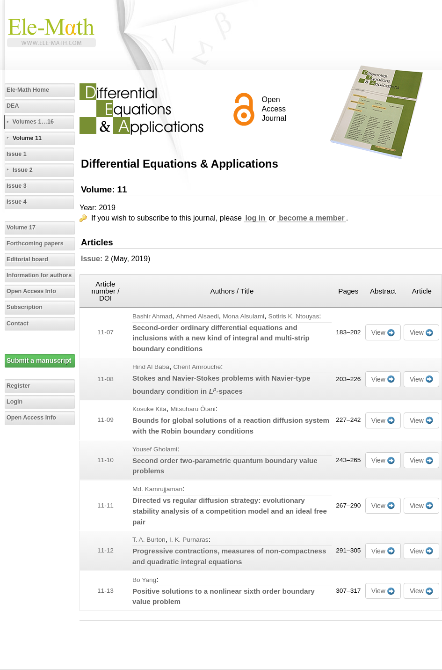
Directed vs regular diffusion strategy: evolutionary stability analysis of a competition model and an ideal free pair (229, 511)
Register (18, 386)
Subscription (25, 307)
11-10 (105, 460)
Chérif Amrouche (197, 366)
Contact (18, 323)
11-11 (105, 505)
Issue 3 (17, 186)
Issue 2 (23, 170)
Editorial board (27, 259)
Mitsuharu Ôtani (193, 408)
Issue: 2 (95, 259)
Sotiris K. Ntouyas (293, 316)
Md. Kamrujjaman (157, 489)
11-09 (105, 419)
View (378, 332)
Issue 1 (17, 154)
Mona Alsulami (243, 316)
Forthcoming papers (35, 243)
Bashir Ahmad (152, 316)
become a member (312, 218)
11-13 (105, 590)
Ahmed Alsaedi (197, 316)
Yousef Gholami (154, 449)
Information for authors (39, 275)
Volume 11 (27, 138)
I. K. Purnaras (189, 539)
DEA (13, 106)
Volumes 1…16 (33, 121)
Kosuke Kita (149, 408)
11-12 (105, 550)
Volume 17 (21, 227)
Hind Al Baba (150, 366)
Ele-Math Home (28, 90)
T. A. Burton (149, 539)
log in (255, 218)
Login (14, 401)
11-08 (105, 379)
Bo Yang (144, 579)
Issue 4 (17, 202)
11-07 (105, 332)
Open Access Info (31, 291)
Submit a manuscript (39, 360)
